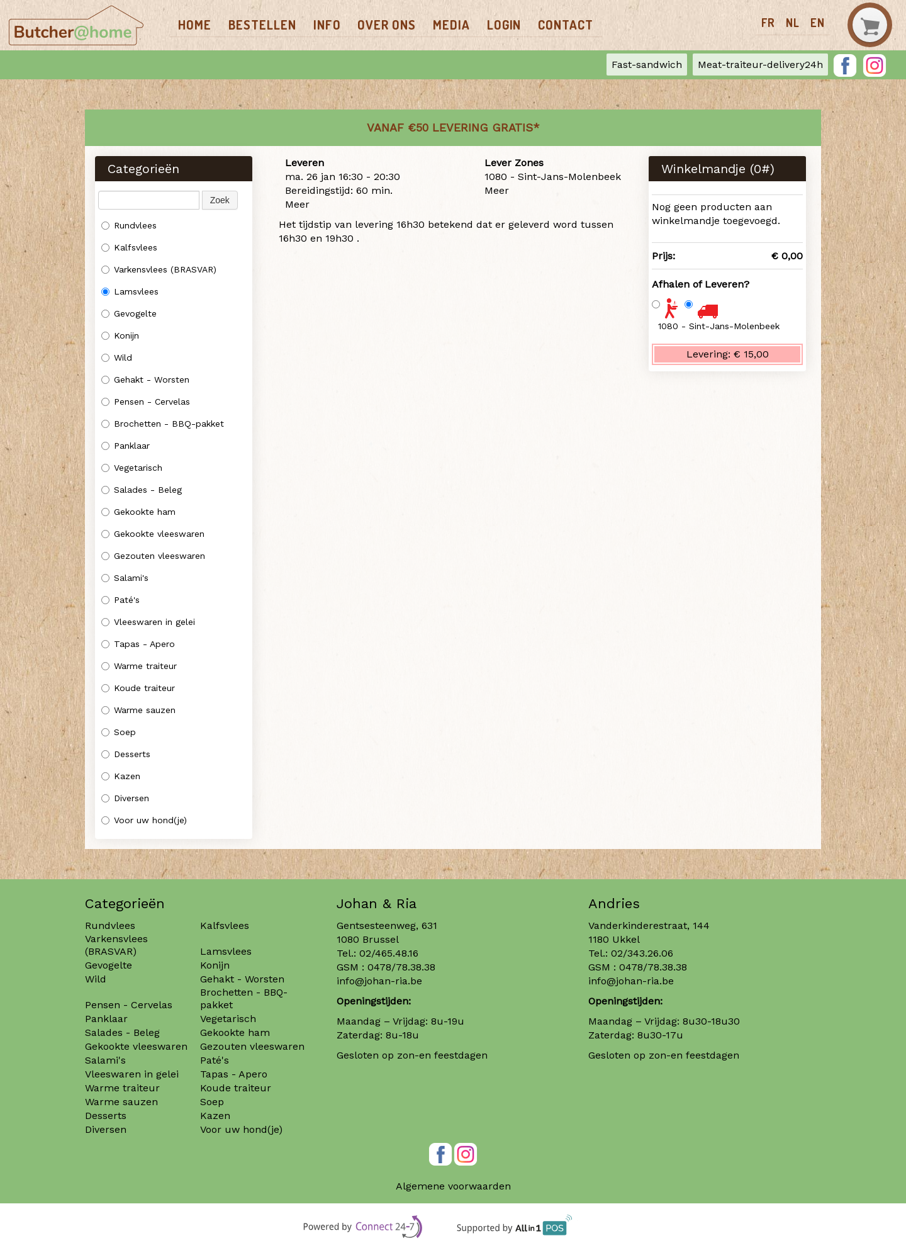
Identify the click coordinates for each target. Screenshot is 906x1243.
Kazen (120, 776)
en (817, 22)
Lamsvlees (131, 291)
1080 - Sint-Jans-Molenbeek (719, 326)
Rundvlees (129, 225)
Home (194, 24)
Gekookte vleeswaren (152, 534)
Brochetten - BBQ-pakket (162, 424)
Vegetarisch (131, 468)
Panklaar (125, 446)
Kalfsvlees (129, 247)
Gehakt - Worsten (145, 379)
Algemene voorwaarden (453, 1186)
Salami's (124, 578)
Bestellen (262, 24)
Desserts (125, 754)
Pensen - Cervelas (145, 402)
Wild (116, 357)
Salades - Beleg (141, 490)
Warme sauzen (140, 710)
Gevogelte (129, 313)
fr (768, 22)
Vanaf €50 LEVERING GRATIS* (453, 127)
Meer (297, 204)
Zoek (220, 200)
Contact (565, 24)
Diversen (125, 798)
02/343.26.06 (642, 953)
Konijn (120, 335)
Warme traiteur (139, 666)
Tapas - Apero (138, 644)
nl (793, 22)
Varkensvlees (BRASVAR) (158, 269)
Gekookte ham (138, 512)
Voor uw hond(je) (144, 820)
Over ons (386, 24)
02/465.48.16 (388, 953)
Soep (118, 732)
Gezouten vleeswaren (153, 556)
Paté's (120, 600)
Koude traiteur (138, 688)
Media (451, 24)
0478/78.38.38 (401, 967)
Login (504, 24)
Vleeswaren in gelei (148, 622)
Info (327, 24)
